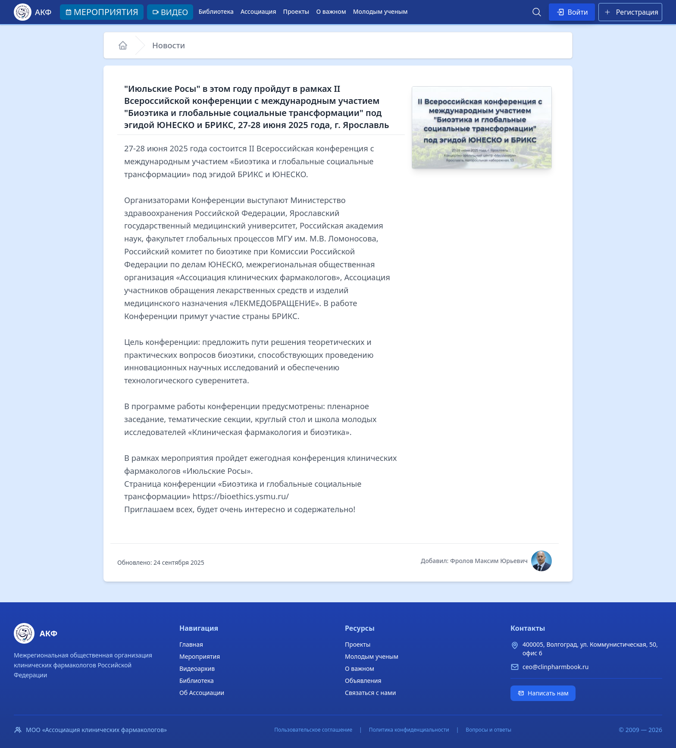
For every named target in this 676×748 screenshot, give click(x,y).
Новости (168, 45)
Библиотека (216, 11)
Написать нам (543, 693)
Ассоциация (258, 11)
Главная (191, 644)
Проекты (296, 11)
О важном (331, 11)
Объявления (363, 680)
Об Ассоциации (201, 693)
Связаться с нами (370, 693)
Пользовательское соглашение (313, 729)
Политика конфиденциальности (409, 729)
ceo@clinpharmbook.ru (555, 667)
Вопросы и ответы (488, 729)
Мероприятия (199, 656)
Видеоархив (197, 668)
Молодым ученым (380, 11)
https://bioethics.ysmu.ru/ (240, 496)
